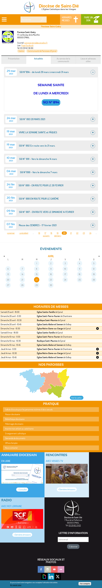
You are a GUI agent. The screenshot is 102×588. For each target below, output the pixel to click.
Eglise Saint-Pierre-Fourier (48, 316)
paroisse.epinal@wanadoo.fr (36, 42)
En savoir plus (15, 585)
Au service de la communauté (63, 60)
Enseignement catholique (15, 433)
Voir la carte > (76, 397)
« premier (11, 233)
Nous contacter (11, 447)
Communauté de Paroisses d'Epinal (42, 51)
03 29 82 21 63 (75, 525)
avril (51, 256)
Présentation (13, 58)
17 (45, 233)
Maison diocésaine (12, 414)
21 (71, 233)
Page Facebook (27, 45)
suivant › (46, 235)
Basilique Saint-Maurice (47, 320)
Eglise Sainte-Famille (46, 312)
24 (90, 233)
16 (39, 233)
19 (57, 233)
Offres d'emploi (11, 443)
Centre (21, 51)
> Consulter (22, 489)
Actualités (41, 60)
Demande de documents (15, 438)
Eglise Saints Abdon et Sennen (50, 324)
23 (84, 233)
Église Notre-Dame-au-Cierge (50, 328)
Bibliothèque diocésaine (14, 419)
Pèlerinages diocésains (14, 424)
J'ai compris (85, 584)
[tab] (51, 72)
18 (51, 233)
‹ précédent (23, 233)
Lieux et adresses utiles (88, 60)
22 (77, 233)
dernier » (57, 235)
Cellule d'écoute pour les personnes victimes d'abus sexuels (29, 409)
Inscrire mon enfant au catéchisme (19, 428)
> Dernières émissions (66, 489)
